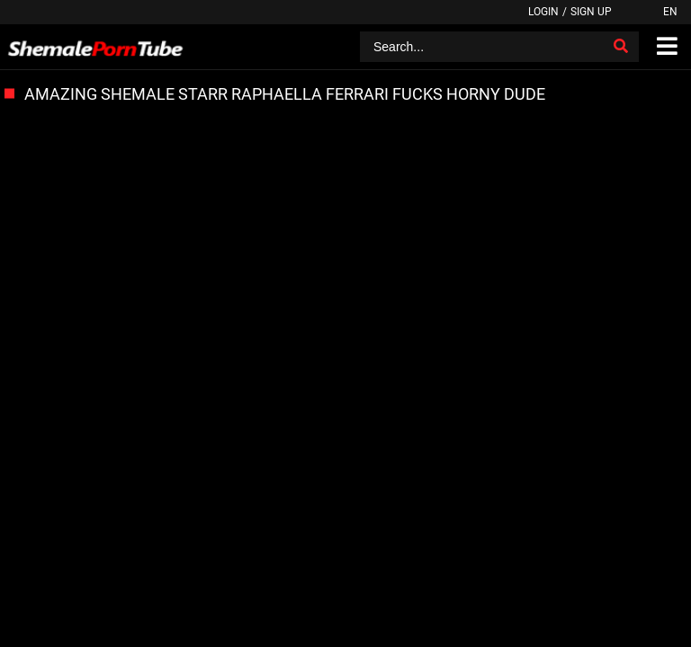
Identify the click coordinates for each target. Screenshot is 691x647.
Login (543, 11)
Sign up (591, 11)
